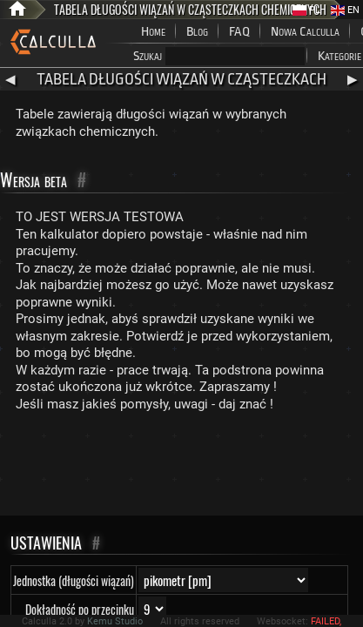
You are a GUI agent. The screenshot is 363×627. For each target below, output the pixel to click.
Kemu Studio (115, 621)
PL (306, 10)
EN (345, 10)
